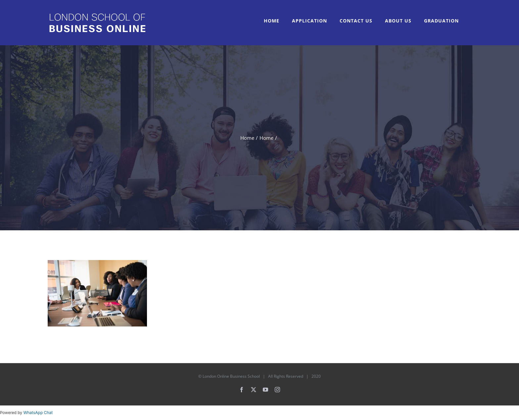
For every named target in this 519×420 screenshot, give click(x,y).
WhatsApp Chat (38, 412)
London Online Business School (231, 376)
